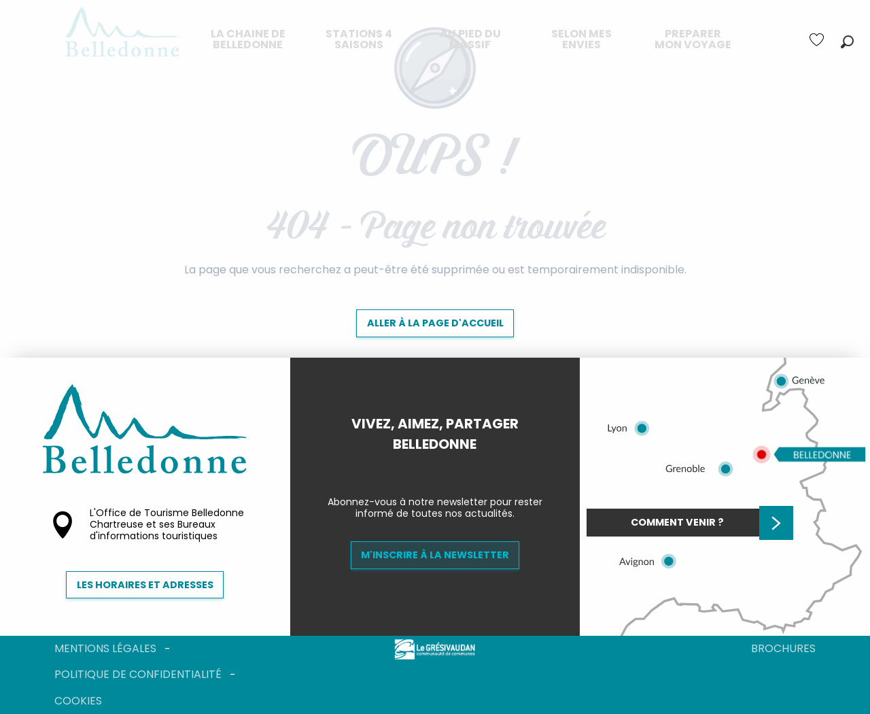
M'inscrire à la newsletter (435, 555)
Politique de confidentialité (138, 674)
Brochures (783, 648)
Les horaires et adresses (145, 585)
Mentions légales (105, 648)
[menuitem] (248, 39)
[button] (847, 42)
